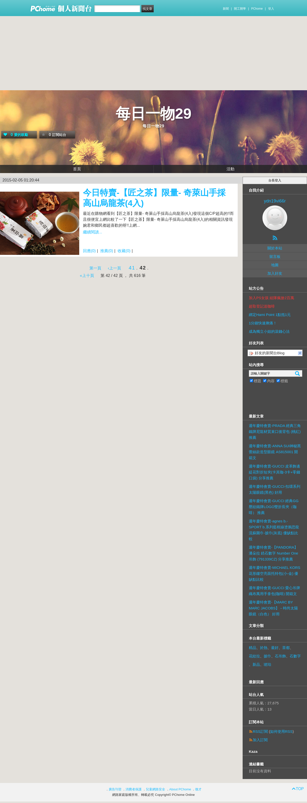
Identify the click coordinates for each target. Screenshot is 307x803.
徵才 (198, 789)
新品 (256, 664)
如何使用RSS (281, 731)
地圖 (275, 265)
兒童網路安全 (155, 789)
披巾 (267, 656)
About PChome (180, 789)
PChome (257, 8)
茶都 (286, 648)
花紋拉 (254, 656)
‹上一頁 (114, 268)
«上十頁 (87, 275)
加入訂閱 (260, 740)
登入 (271, 8)
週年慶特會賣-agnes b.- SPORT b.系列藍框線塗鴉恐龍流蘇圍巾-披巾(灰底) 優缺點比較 (274, 530)
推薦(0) (106, 251)
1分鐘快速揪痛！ (263, 323)
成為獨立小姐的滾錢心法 (269, 331)
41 (132, 267)
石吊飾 (280, 656)
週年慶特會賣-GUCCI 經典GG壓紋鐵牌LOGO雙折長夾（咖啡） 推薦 (274, 507)
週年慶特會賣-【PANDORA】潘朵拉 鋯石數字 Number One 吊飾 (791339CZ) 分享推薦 (273, 553)
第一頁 (95, 268)
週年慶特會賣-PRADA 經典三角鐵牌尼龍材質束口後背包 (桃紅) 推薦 (275, 432)
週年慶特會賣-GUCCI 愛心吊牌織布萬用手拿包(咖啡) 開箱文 (274, 591)
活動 (230, 169)
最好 (275, 648)
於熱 (263, 648)
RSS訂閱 (260, 731)
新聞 (226, 8)
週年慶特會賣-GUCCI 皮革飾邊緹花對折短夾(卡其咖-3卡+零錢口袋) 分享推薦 (274, 472)
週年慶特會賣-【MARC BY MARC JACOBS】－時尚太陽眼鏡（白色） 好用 (273, 608)
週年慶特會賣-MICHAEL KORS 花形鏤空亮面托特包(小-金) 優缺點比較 (274, 573)
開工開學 (240, 8)
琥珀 (267, 664)
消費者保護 (134, 789)
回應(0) (89, 251)
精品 (252, 648)
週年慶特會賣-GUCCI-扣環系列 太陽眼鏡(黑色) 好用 (274, 489)
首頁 (77, 169)
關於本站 (274, 248)
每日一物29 (154, 113)
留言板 (275, 256)
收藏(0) (124, 251)
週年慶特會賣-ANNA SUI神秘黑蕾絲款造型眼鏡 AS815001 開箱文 (275, 452)
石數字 (295, 656)
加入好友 (274, 273)
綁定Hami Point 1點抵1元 (270, 314)
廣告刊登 (115, 789)
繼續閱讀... (92, 232)
